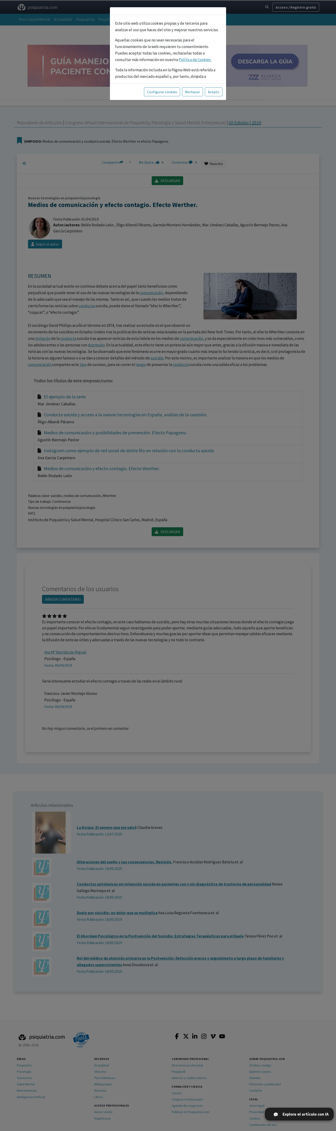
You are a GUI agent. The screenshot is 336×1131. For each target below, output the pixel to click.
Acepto (213, 92)
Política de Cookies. (195, 59)
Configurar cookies (162, 92)
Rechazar (192, 92)
